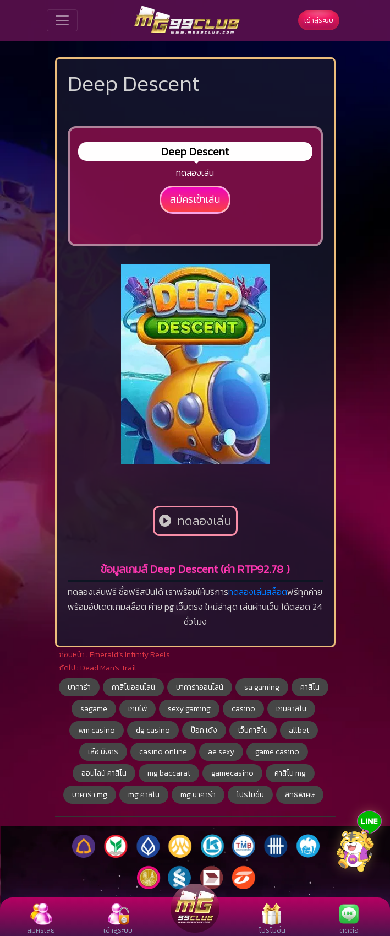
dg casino (153, 730)
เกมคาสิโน (291, 709)
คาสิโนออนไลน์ (133, 687)
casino (243, 709)
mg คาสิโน (144, 794)
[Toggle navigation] (62, 20)
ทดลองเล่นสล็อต (257, 591)
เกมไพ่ (137, 709)
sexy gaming (189, 709)
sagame (93, 709)
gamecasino (232, 773)
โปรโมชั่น (250, 794)
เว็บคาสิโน (253, 730)
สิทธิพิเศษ (300, 794)
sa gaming (261, 687)
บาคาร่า (79, 687)
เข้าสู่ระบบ (318, 20)
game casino (277, 752)
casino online (163, 752)
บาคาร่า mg (89, 794)
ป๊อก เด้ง (204, 730)
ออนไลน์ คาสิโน (104, 773)
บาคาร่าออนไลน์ (199, 687)
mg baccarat (168, 773)
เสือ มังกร (103, 752)
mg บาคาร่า (198, 794)
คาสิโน (310, 687)
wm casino (96, 730)
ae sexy (221, 752)
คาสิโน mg (290, 773)
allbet (299, 730)
